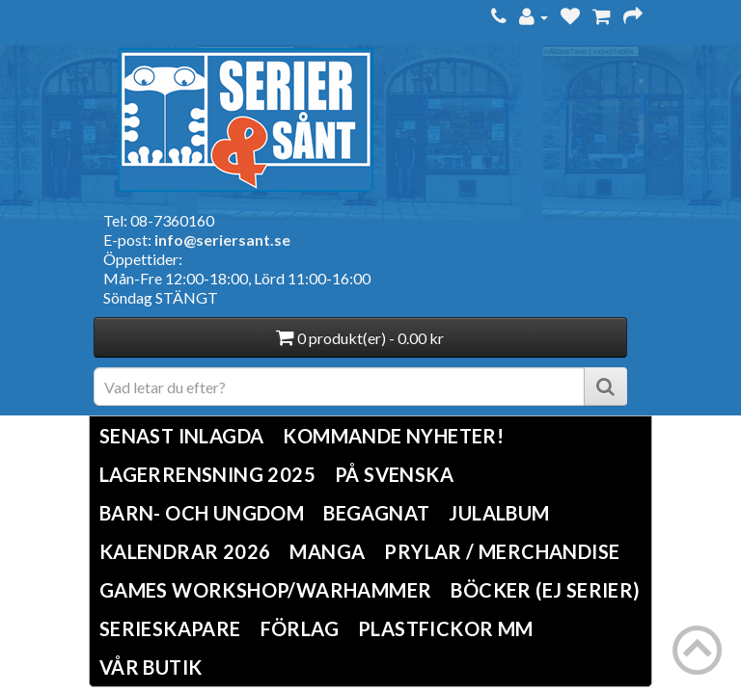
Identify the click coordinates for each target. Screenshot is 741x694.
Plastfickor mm (446, 628)
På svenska (394, 474)
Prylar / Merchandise (501, 551)
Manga (327, 551)
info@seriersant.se (222, 239)
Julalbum (499, 512)
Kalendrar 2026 (185, 551)
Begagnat (376, 512)
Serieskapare (170, 628)
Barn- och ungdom (201, 512)
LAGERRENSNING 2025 (207, 474)
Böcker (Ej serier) (545, 589)
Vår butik (151, 667)
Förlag (300, 628)
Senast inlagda (181, 435)
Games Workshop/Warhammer (265, 589)
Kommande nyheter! (393, 435)
